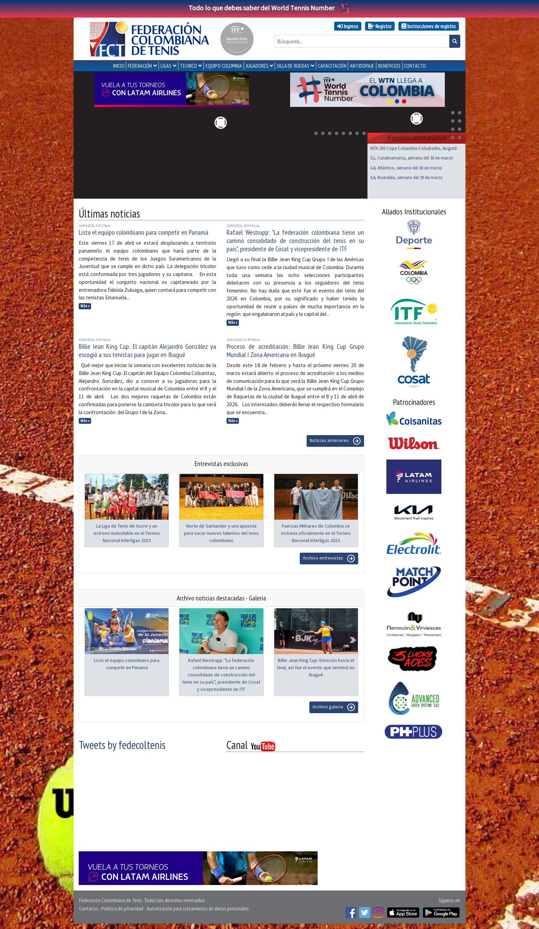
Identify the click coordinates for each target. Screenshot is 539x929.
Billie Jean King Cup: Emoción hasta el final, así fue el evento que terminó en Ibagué (316, 667)
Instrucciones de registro (429, 26)
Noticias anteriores (335, 441)
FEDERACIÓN (140, 65)
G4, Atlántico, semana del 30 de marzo (406, 168)
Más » (85, 305)
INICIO (118, 65)
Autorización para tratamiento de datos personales (198, 908)
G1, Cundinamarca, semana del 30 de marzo (411, 158)
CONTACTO (415, 65)
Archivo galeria (333, 707)
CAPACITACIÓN (332, 65)
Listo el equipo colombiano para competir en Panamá (143, 232)
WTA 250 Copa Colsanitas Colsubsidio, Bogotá (413, 148)
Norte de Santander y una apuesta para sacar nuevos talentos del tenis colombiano (221, 533)
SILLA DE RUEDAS (293, 65)
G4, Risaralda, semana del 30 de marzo (406, 177)
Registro (380, 26)
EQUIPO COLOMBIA (224, 65)
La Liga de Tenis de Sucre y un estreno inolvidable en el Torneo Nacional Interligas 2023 (127, 533)
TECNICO (188, 65)
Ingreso (347, 26)
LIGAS (166, 65)
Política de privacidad (122, 908)
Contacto (88, 908)
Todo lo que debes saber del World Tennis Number (269, 7)
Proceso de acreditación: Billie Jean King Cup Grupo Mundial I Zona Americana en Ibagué (295, 350)
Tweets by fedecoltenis (122, 745)
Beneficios (389, 65)
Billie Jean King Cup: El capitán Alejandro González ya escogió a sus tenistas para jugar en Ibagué (147, 350)
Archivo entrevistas (329, 558)
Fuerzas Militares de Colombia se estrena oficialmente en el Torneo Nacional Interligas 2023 (316, 533)
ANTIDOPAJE (362, 65)
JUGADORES (257, 65)
